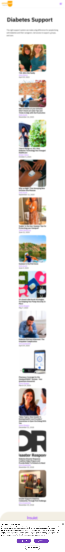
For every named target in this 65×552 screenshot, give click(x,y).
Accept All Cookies (41, 541)
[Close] (63, 524)
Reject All (24, 541)
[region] (32, 536)
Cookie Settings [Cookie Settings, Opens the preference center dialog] (32, 547)
